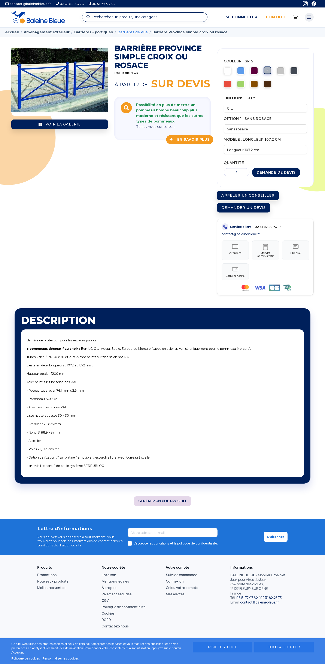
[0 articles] (295, 17)
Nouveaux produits (52, 588)
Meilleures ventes (51, 595)
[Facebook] (314, 3)
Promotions (47, 582)
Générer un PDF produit (162, 508)
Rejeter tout (222, 647)
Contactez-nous (115, 633)
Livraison (109, 582)
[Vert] (243, 86)
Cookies (108, 620)
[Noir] (299, 72)
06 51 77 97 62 (102, 4)
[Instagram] (305, 3)
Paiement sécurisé (116, 601)
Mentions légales (115, 588)
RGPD (106, 627)
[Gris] (271, 72)
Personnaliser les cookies (60, 658)
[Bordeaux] (257, 72)
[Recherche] (144, 17)
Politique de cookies (25, 658)
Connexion (175, 588)
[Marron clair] (257, 86)
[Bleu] (243, 72)
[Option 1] (265, 131)
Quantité (234, 166)
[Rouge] (229, 86)
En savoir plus (190, 139)
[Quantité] (236, 176)
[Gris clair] (285, 72)
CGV (105, 607)
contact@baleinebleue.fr (28, 4)
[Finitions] (265, 110)
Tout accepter (284, 647)
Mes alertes (175, 601)
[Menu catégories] (309, 17)
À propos (109, 595)
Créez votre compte (182, 595)
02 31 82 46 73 (70, 4)
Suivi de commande (181, 582)
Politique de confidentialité (124, 614)
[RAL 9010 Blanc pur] (229, 72)
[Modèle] (265, 153)
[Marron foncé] (271, 86)
